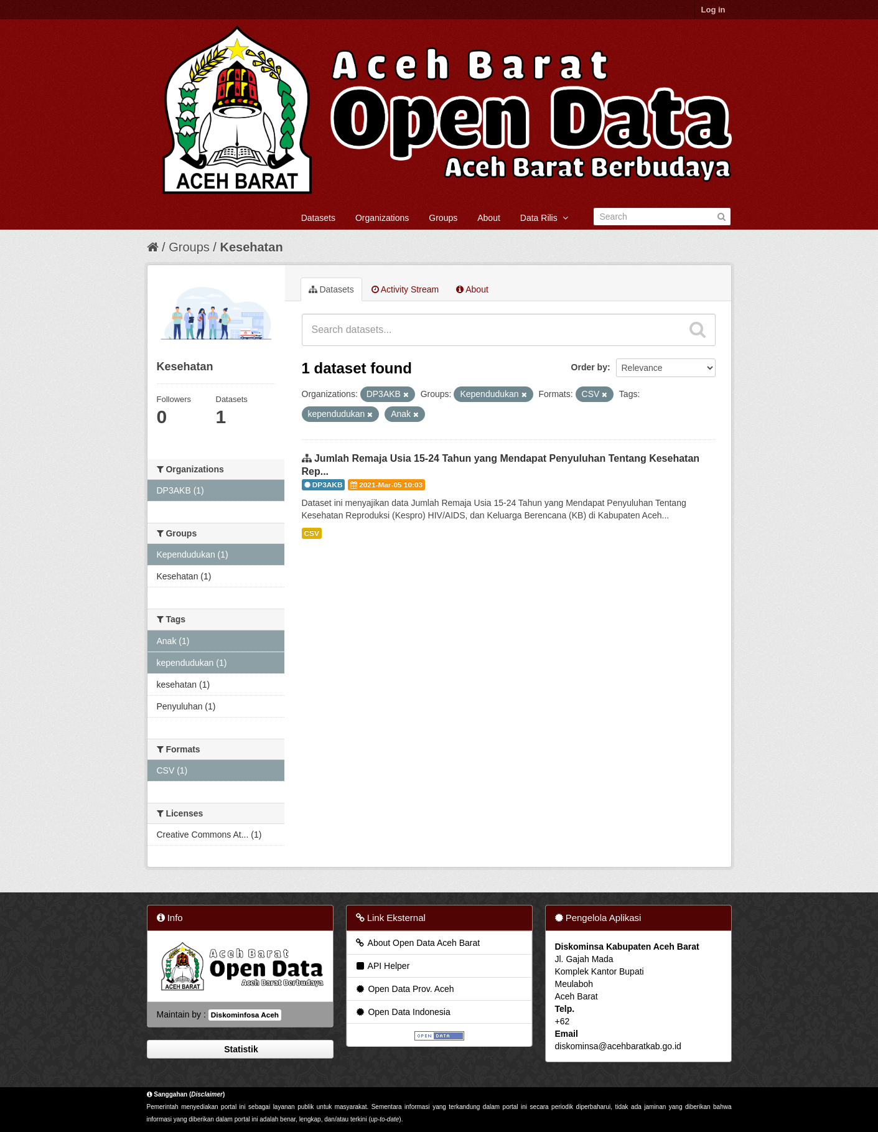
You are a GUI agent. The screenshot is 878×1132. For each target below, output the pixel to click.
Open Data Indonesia (403, 1012)
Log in (713, 9)
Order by (589, 367)
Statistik (240, 1049)
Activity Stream (405, 289)
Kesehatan (251, 247)
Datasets (318, 218)
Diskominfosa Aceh (245, 1015)
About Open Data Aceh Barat (417, 943)
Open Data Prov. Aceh (404, 989)
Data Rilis (544, 218)
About (488, 218)
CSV (311, 533)
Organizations (382, 218)
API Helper (382, 966)
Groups (443, 218)
